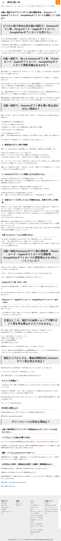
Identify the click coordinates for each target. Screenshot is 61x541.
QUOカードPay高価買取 (36, 523)
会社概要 (4, 509)
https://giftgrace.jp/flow (15, 416)
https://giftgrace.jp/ (15, 403)
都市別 (31, 509)
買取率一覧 (18, 505)
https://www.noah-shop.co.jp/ (17, 482)
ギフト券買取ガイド (35, 505)
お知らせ (32, 503)
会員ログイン (19, 503)
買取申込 (58, 0)
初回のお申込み (5, 507)
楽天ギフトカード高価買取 (36, 517)
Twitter (31, 534)
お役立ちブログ (34, 507)
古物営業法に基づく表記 (50, 505)
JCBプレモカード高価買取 (36, 530)
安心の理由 (4, 505)
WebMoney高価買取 (35, 532)
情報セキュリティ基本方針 (50, 509)
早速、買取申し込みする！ (8, 486)
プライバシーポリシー (49, 507)
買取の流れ (4, 503)
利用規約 (46, 503)
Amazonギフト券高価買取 (36, 515)
